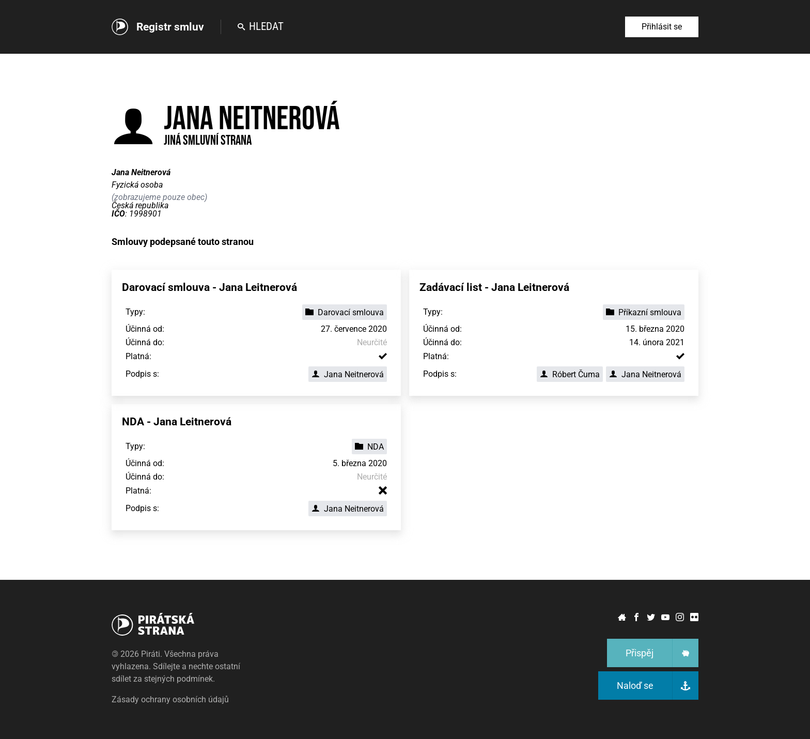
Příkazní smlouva (643, 312)
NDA (369, 447)
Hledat (261, 26)
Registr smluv (170, 27)
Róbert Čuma (570, 374)
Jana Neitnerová (347, 374)
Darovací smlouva (344, 312)
